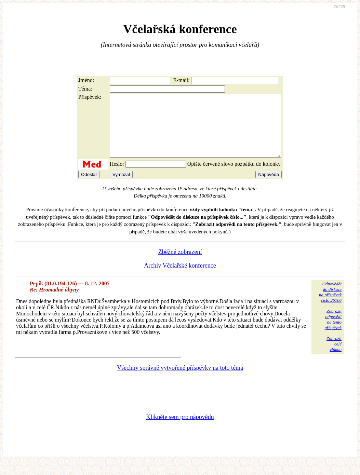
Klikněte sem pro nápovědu (180, 429)
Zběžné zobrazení (180, 264)
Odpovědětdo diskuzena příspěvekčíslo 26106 (330, 304)
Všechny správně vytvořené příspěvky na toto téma (180, 380)
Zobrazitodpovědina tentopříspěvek (333, 331)
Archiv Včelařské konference (180, 277)
